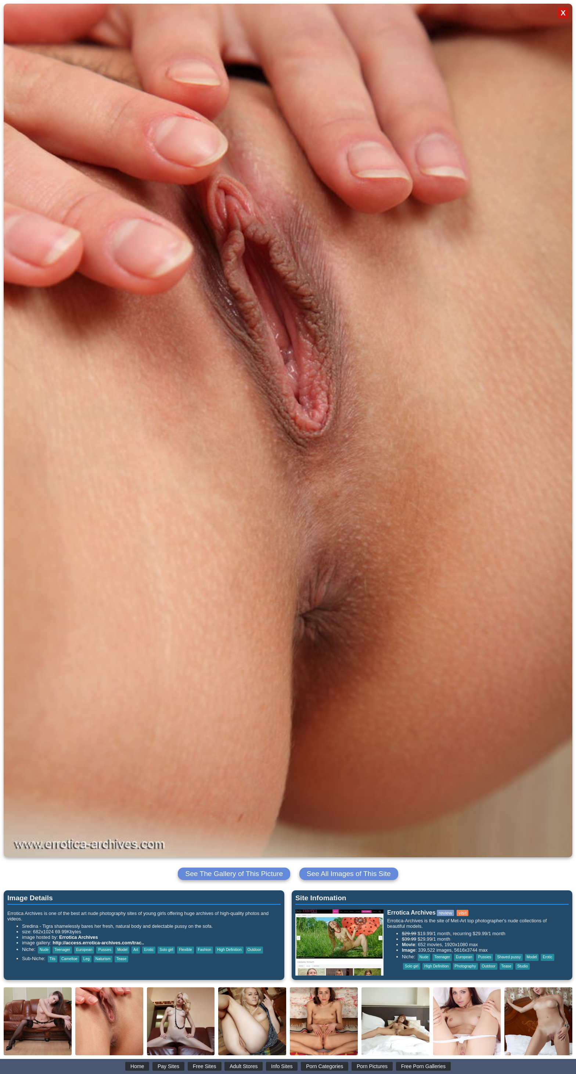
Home (137, 1066)
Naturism (103, 959)
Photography (465, 966)
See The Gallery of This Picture (234, 873)
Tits (52, 959)
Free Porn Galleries (423, 1066)
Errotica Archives (78, 937)
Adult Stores (244, 1066)
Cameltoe (69, 959)
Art (135, 950)
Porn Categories (324, 1066)
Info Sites (281, 1066)
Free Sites (204, 1066)
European (84, 950)
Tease (121, 959)
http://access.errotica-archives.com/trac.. (98, 942)
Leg (86, 959)
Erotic (149, 950)
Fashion (204, 950)
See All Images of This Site (349, 873)
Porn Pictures (372, 1066)
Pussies (104, 950)
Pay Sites (168, 1066)
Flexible (185, 950)
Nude (44, 950)
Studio (522, 966)
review (445, 913)
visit (462, 913)
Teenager (62, 950)
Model (122, 950)
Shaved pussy (509, 957)
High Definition (229, 950)
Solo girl (166, 950)
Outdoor (254, 950)
